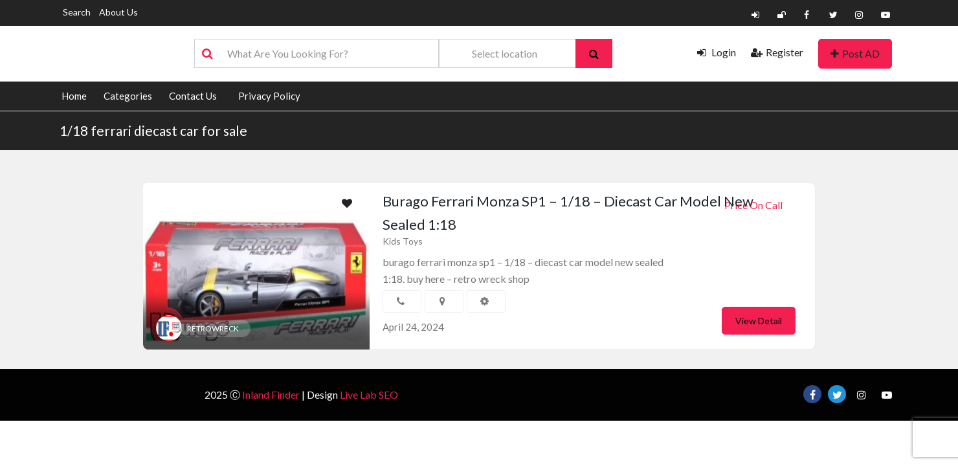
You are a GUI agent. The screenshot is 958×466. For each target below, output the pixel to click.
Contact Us (193, 96)
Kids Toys (403, 241)
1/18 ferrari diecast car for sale (153, 130)
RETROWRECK (213, 328)
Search (77, 11)
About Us (118, 11)
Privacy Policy (269, 96)
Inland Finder (271, 394)
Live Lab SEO (369, 394)
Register (777, 52)
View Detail (758, 320)
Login (716, 52)
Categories (128, 96)
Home (74, 96)
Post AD (855, 53)
